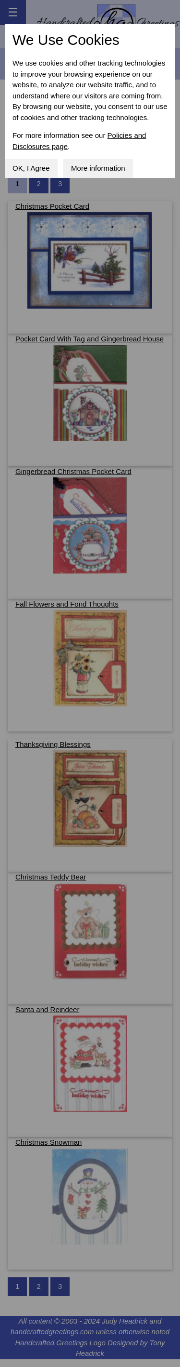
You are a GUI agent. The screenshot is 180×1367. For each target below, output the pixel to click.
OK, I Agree (31, 168)
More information (98, 168)
